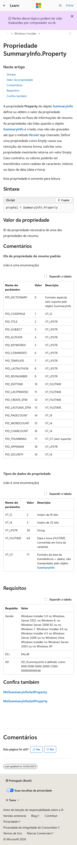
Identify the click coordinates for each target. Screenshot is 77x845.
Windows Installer (25, 33)
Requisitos (13, 90)
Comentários (15, 85)
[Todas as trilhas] (6, 33)
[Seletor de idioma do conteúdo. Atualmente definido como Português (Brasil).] (18, 780)
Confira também (17, 96)
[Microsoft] (38, 5)
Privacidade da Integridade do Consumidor (30, 827)
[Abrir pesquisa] (60, 5)
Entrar (70, 5)
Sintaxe (11, 74)
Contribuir (51, 816)
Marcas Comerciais (39, 833)
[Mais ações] (70, 33)
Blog (34, 816)
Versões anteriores (14, 816)
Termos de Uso (12, 833)
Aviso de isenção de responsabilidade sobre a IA (33, 810)
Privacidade (10, 821)
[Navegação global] (4, 5)
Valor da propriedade (20, 80)
